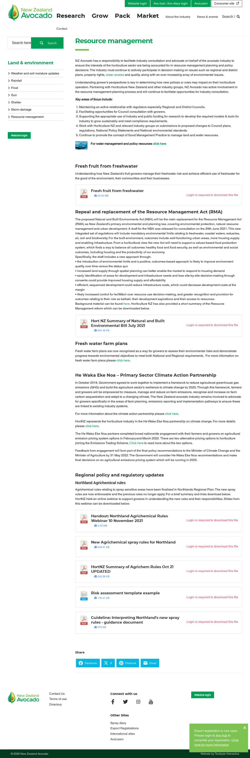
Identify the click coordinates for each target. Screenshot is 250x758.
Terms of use (58, 699)
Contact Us (57, 693)
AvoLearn (201, 3)
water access (115, 75)
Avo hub (221, 735)
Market (148, 16)
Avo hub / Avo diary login (171, 3)
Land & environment (31, 63)
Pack (122, 16)
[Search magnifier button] (47, 43)
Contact (61, 29)
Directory (55, 704)
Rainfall (15, 80)
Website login (137, 3)
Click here (136, 443)
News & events (207, 17)
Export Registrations (124, 728)
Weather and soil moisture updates (33, 73)
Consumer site (224, 3)
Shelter (14, 102)
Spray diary (118, 723)
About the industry (177, 17)
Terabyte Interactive (227, 753)
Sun (12, 95)
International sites (122, 734)
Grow (100, 16)
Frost (13, 87)
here (126, 304)
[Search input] (21, 42)
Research (70, 16)
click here (159, 144)
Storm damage (19, 109)
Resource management (26, 116)
